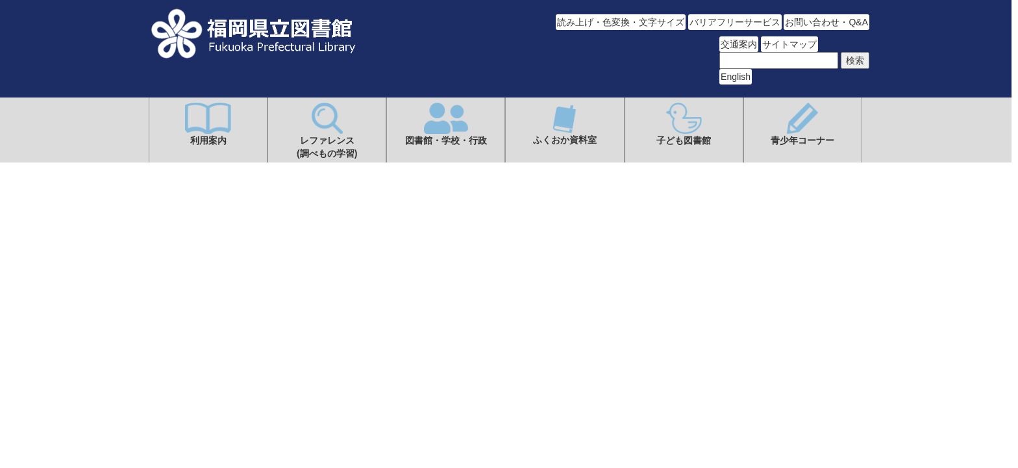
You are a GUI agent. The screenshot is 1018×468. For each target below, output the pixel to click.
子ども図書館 (683, 124)
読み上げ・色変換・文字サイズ (620, 22)
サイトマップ (789, 44)
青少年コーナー (802, 124)
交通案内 (739, 44)
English (736, 77)
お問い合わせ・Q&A (826, 22)
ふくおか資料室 (565, 124)
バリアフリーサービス (734, 22)
